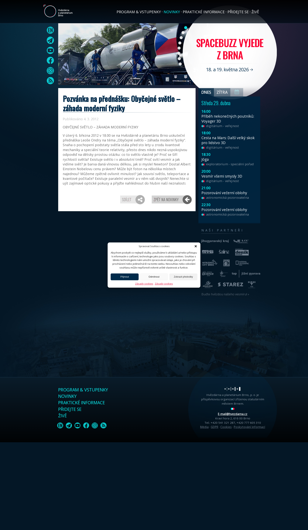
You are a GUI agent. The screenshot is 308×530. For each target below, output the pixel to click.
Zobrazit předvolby (183, 276)
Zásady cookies (144, 283)
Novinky (172, 11)
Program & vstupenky (139, 11)
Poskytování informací (249, 427)
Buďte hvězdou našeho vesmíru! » (225, 294)
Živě (255, 11)
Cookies (226, 427)
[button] (195, 246)
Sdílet (127, 199)
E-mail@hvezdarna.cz (232, 414)
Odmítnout (154, 276)
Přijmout (124, 276)
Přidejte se (238, 11)
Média (204, 427)
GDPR (214, 427)
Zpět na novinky (166, 199)
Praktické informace (204, 11)
